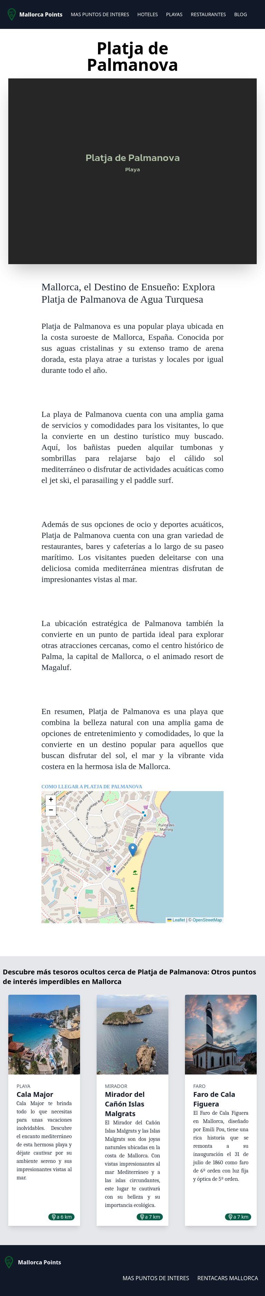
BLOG (240, 14)
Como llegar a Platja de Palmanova (91, 786)
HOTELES (147, 14)
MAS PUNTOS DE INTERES (100, 14)
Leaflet (176, 920)
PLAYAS (174, 14)
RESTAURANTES (208, 14)
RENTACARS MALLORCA (227, 1278)
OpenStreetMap (207, 920)
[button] (132, 850)
